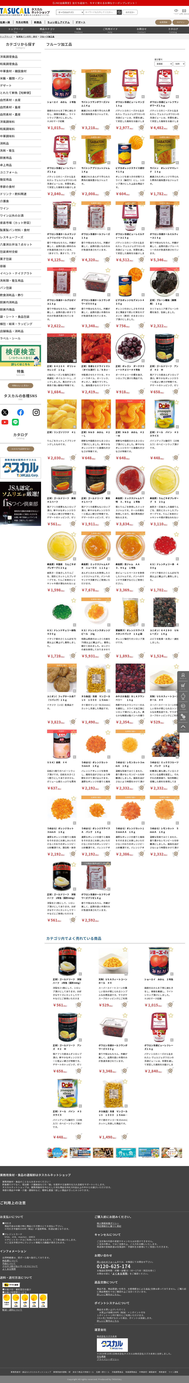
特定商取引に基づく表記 (109, 1225)
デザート (81, 22)
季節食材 (162, 1372)
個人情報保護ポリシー (108, 1223)
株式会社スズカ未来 (107, 1336)
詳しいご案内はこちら (108, 1320)
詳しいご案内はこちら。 (109, 1294)
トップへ (183, 730)
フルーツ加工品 (47, 36)
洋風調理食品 (117, 1372)
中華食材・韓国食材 (148, 1372)
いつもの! (183, 709)
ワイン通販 (173, 1372)
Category (20, 47)
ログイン (181, 22)
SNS (20, 399)
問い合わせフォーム (107, 1261)
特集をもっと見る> (20, 385)
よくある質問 (9, 1268)
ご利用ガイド (110, 29)
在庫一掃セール (103, 1372)
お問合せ (142, 29)
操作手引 (183, 719)
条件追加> (130, 12)
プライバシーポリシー (108, 1359)
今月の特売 (22, 22)
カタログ (173, 29)
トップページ (15, 29)
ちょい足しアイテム (58, 22)
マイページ (183, 678)
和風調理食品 (131, 1372)
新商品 (38, 22)
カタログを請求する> (20, 449)
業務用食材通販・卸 (62, 1372)
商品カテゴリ (47, 29)
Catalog (21, 438)
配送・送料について (12, 1309)
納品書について (10, 1260)
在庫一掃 (5, 22)
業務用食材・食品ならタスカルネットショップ (31, 1372)
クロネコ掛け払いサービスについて (20, 1266)
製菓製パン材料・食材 (26, 36)
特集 (78, 29)
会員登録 (163, 22)
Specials (20, 374)
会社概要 (101, 1356)
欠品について (9, 1263)
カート (183, 689)
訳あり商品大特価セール (83, 1372)
